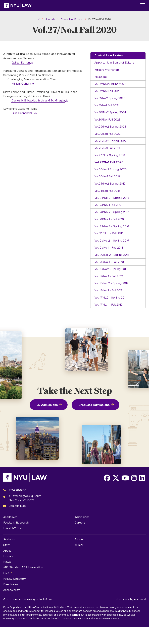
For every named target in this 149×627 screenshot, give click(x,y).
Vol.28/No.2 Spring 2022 (110, 141)
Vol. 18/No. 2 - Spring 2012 (111, 283)
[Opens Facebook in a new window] (107, 478)
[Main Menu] (142, 5)
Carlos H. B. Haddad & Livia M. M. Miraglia (38, 100)
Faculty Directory (14, 579)
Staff (6, 545)
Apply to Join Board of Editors (114, 62)
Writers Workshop (106, 70)
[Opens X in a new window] (116, 478)
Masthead (100, 77)
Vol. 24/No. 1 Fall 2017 (107, 205)
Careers (80, 522)
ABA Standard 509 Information (23, 567)
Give (6, 573)
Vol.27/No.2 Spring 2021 (109, 155)
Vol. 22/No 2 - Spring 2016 (111, 226)
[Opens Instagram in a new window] (134, 478)
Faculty (79, 539)
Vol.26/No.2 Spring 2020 (110, 169)
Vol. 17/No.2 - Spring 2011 (110, 297)
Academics (10, 517)
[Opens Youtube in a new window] (125, 478)
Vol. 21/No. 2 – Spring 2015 (111, 240)
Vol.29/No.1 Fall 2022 (107, 134)
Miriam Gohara (21, 83)
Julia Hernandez (22, 113)
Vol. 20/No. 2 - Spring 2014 (111, 255)
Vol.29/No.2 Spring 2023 (110, 126)
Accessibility (11, 590)
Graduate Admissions (94, 405)
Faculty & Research (16, 522)
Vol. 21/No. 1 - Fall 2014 (108, 247)
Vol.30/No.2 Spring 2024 (110, 112)
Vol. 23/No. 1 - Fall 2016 (109, 219)
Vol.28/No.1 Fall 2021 (107, 148)
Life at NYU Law (13, 528)
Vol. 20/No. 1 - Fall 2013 (109, 262)
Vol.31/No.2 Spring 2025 (109, 98)
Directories (10, 584)
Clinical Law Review (108, 55)
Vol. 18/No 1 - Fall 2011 (108, 290)
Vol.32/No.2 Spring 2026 (110, 84)
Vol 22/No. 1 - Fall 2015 (108, 233)
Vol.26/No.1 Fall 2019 (107, 176)
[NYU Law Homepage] (18, 5)
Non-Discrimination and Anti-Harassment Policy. (93, 618)
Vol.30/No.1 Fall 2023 (107, 119)
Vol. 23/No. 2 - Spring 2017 (111, 212)
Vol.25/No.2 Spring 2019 (109, 183)
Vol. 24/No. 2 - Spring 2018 (111, 198)
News (7, 562)
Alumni (79, 545)
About (7, 550)
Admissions (82, 517)
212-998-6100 (17, 490)
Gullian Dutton (21, 62)
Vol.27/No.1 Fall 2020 (108, 162)
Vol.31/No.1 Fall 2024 (107, 105)
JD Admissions (47, 405)
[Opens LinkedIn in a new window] (142, 478)
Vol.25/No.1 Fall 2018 (107, 191)
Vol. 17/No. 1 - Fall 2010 (108, 304)
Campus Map (17, 506)
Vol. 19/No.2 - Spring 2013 (110, 269)
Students (9, 539)
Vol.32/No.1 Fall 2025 (107, 91)
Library (8, 556)
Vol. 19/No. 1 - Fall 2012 (108, 276)
